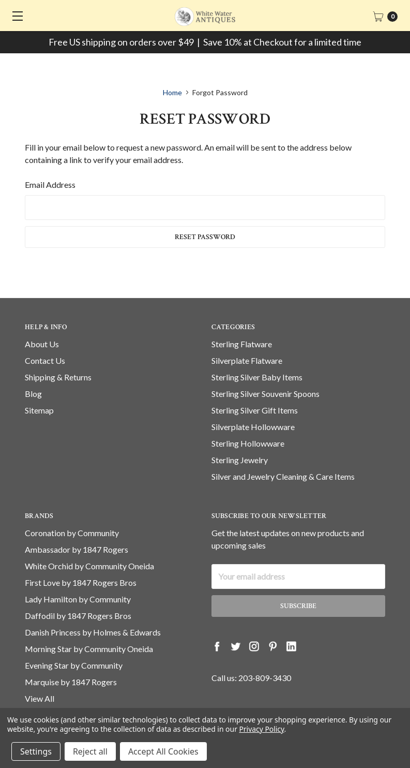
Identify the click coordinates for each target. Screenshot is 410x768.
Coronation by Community (72, 533)
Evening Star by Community (74, 665)
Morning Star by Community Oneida (89, 649)
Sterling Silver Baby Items (256, 377)
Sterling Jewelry (239, 460)
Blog (33, 393)
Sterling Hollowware (247, 443)
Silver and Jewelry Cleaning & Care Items (283, 476)
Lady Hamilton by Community (78, 599)
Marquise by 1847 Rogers (71, 682)
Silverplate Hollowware (253, 427)
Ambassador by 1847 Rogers (76, 549)
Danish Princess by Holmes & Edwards (93, 632)
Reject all (90, 751)
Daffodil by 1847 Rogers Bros (78, 616)
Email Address (50, 184)
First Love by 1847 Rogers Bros (80, 582)
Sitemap (39, 410)
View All (39, 698)
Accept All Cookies (163, 751)
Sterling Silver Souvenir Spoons (265, 393)
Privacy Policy (261, 729)
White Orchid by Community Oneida (89, 566)
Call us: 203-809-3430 (251, 678)
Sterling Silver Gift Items (254, 410)
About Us (42, 344)
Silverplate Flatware (246, 360)
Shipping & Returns (58, 377)
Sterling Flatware (241, 344)
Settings (36, 751)
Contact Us (45, 360)
